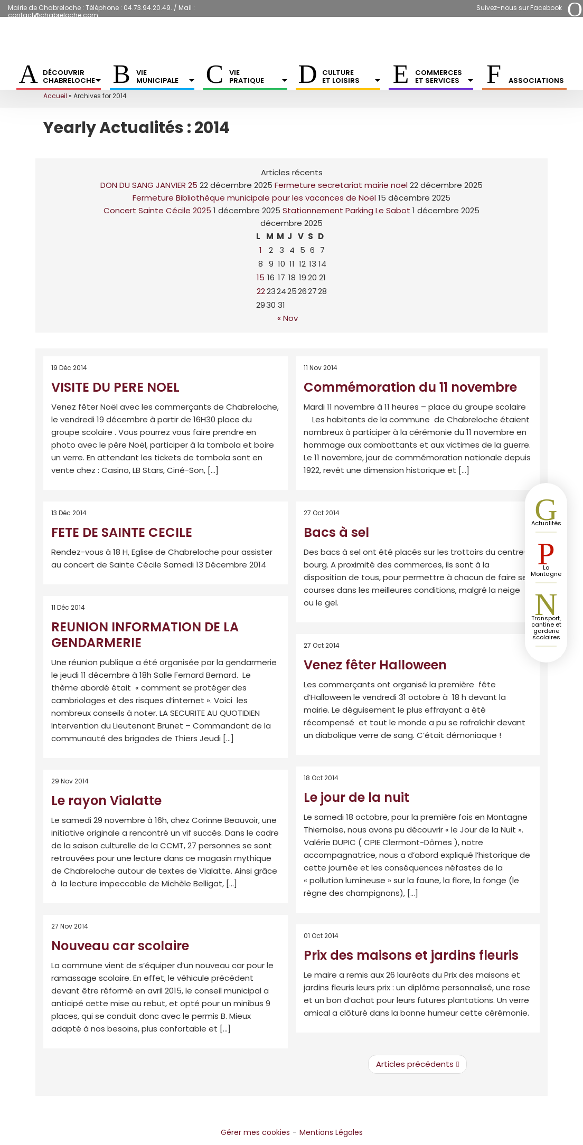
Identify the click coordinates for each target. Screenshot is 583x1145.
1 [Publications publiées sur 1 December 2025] (260, 250)
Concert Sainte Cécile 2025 (157, 210)
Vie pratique (258, 77)
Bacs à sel (336, 532)
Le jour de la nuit (356, 797)
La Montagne (546, 570)
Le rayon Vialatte (106, 800)
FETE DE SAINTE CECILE (121, 532)
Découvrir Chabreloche (72, 77)
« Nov (287, 318)
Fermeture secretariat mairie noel (341, 185)
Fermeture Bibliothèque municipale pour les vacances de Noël (254, 197)
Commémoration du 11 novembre (410, 387)
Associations (536, 80)
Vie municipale (165, 77)
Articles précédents (417, 1064)
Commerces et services (444, 77)
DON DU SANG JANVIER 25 (149, 185)
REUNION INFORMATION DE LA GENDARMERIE (145, 634)
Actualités (546, 523)
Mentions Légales (331, 1132)
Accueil (55, 95)
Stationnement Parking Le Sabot (346, 210)
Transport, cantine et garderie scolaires (546, 627)
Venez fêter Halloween (375, 665)
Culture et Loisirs (351, 77)
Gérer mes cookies (255, 1132)
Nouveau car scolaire (120, 945)
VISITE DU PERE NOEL (115, 387)
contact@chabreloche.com (53, 15)
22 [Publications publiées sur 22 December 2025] (261, 291)
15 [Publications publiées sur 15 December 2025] (261, 277)
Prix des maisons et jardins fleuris (411, 955)
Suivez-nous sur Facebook (519, 7)
